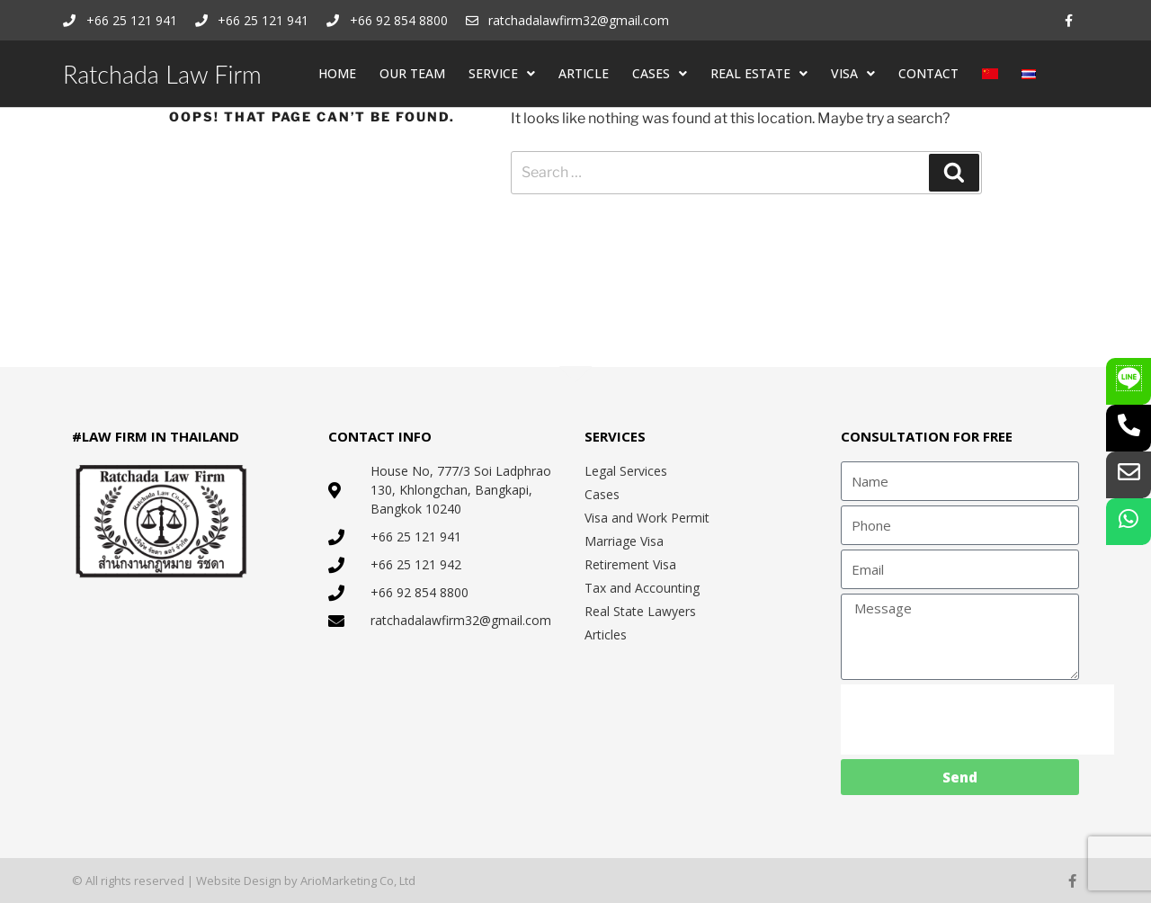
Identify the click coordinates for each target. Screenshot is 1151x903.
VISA (853, 73)
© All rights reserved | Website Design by (186, 880)
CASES (659, 73)
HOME (337, 73)
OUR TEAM (412, 73)
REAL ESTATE (758, 73)
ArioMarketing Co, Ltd (357, 880)
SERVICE (501, 73)
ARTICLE (583, 73)
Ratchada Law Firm (162, 74)
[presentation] (977, 719)
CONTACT (928, 73)
